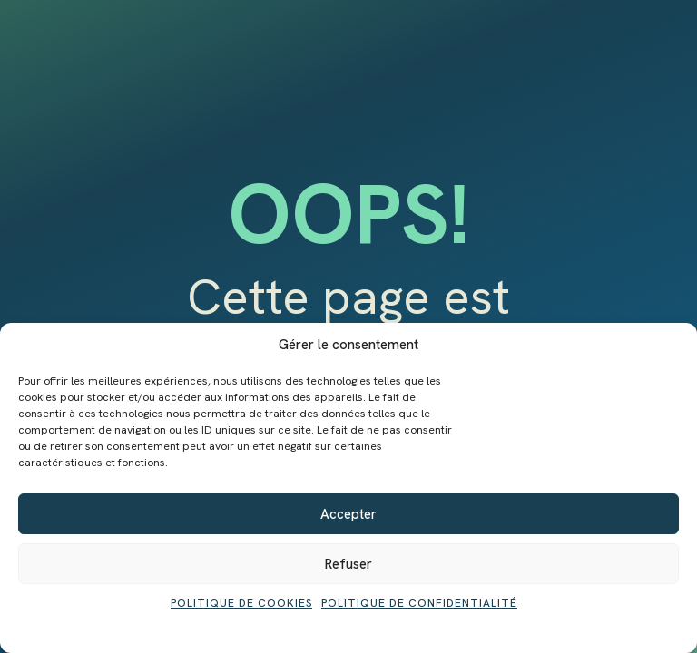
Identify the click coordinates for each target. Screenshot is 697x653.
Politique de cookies (241, 603)
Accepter (348, 514)
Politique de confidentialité (419, 603)
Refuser (348, 564)
